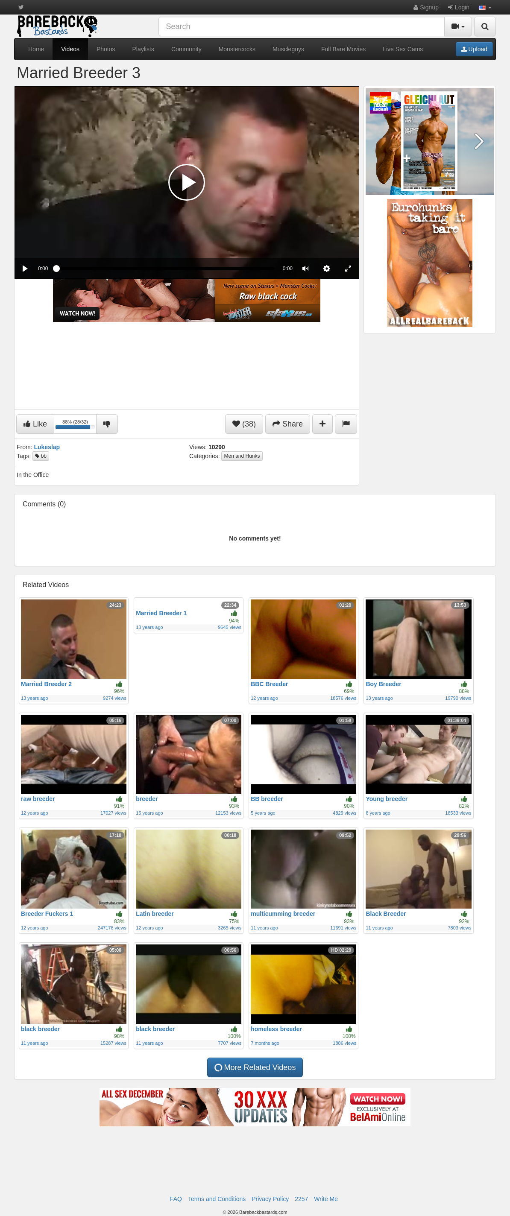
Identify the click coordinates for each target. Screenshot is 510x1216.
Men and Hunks (242, 456)
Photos (106, 49)
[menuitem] (326, 268)
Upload (474, 49)
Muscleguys (288, 49)
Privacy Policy (270, 1199)
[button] (485, 7)
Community (186, 49)
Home (36, 49)
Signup (425, 7)
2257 (301, 1199)
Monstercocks (237, 49)
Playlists (143, 49)
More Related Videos (255, 1067)
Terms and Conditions (217, 1199)
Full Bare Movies (343, 49)
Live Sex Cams (403, 49)
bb (41, 456)
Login (458, 7)
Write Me (326, 1199)
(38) (244, 424)
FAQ (176, 1199)
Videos (70, 49)
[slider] (165, 268)
